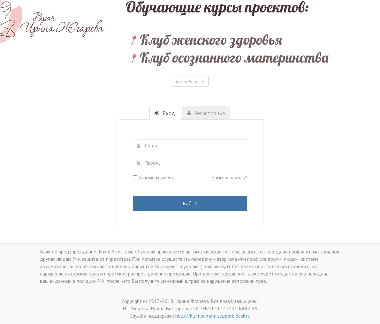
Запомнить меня (153, 177)
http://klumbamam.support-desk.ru (212, 316)
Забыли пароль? (229, 177)
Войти (190, 203)
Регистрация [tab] (206, 113)
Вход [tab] (165, 113)
